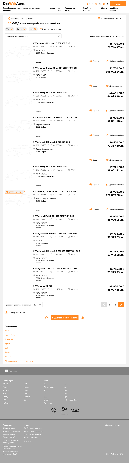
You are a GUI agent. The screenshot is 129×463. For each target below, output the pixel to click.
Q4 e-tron (48, 403)
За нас (59, 9)
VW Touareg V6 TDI (42, 286)
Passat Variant (10, 335)
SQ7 (45, 396)
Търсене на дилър (70, 9)
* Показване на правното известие (19, 361)
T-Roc (5, 393)
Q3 (65, 390)
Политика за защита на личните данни (12, 447)
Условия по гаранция (11, 431)
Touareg (8, 330)
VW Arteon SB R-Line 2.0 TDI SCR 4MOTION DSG (56, 251)
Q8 (65, 396)
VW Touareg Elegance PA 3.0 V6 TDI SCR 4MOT (55, 191)
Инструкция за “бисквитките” (9, 435)
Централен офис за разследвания (11, 441)
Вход (118, 3)
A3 (45, 383)
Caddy (5, 396)
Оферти (103, 8)
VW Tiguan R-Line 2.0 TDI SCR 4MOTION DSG (55, 268)
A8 (45, 390)
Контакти (27, 441)
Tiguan (7, 343)
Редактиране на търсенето (64, 317)
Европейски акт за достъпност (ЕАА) (10, 452)
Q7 (65, 393)
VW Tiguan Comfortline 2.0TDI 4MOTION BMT (55, 233)
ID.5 (25, 400)
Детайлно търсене (87, 9)
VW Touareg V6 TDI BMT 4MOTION (50, 92)
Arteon (5, 383)
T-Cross (27, 393)
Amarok (27, 396)
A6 (65, 387)
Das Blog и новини (114, 9)
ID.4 (4, 400)
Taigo (26, 390)
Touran (8, 356)
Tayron (7, 352)
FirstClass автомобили (32, 434)
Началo (52, 8)
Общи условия (9, 428)
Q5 (45, 393)
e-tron (46, 400)
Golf (6, 348)
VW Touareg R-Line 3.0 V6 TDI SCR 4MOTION (55, 68)
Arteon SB (9, 339)
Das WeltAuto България (33, 428)
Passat (5, 387)
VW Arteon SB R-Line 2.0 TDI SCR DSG (51, 43)
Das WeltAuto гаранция (33, 431)
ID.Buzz (6, 403)
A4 (65, 383)
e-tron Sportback (71, 400)
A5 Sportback (49, 387)
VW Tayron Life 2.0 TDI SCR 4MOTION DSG (53, 216)
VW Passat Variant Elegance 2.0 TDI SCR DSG (55, 117)
